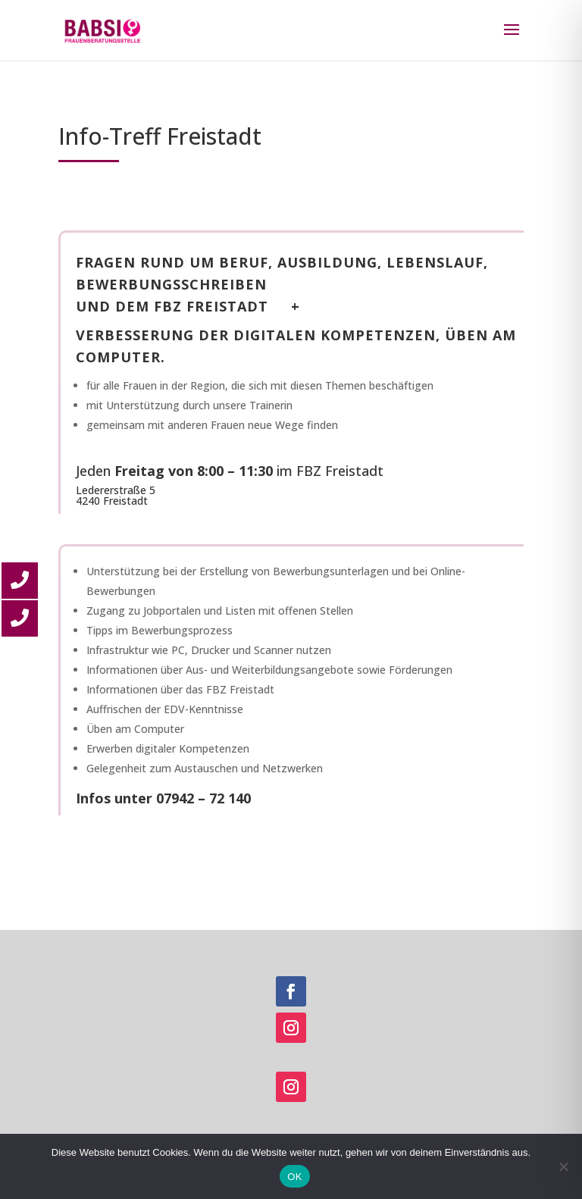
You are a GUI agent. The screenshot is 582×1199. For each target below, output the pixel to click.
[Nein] (563, 1166)
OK (294, 1176)
